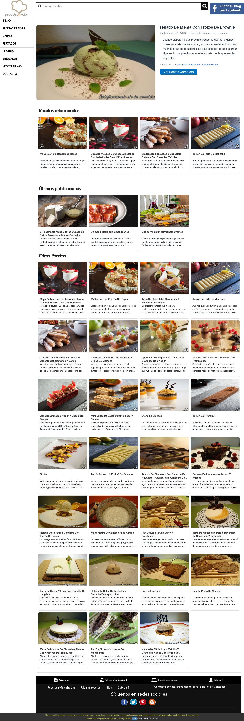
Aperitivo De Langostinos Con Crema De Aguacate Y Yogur (163, 359)
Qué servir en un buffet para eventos (162, 232)
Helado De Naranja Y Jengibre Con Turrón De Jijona (59, 534)
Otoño (43, 474)
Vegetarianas (12, 66)
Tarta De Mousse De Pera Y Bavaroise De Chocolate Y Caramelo (214, 534)
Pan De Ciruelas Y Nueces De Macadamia (107, 651)
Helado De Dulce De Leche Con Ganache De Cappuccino (108, 593)
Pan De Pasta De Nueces (206, 591)
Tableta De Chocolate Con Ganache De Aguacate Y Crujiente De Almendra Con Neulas (164, 476)
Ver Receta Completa (179, 72)
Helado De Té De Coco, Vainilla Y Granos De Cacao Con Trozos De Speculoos (160, 651)
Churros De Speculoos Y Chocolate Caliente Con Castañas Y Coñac (161, 155)
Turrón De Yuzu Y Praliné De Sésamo (112, 474)
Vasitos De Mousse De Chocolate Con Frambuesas (213, 359)
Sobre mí (124, 687)
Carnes (7, 36)
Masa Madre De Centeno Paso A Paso (112, 532)
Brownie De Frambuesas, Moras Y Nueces (211, 476)
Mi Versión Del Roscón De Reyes (58, 154)
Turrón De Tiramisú (203, 415)
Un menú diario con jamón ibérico (110, 232)
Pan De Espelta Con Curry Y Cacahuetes (157, 534)
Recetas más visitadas (62, 687)
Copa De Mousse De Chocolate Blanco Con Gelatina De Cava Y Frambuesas (112, 155)
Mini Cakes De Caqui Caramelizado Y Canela (112, 417)
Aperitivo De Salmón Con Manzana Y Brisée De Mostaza (112, 359)
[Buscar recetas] (118, 6)
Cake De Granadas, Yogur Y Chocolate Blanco (61, 417)
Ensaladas (10, 58)
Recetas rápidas (14, 28)
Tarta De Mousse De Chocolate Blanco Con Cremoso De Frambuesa (62, 651)
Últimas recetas (91, 687)
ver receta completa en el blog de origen (198, 64)
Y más (155, 718)
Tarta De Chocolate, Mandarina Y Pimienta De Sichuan (160, 301)
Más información (144, 718)
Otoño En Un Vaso (152, 415)
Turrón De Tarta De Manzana (208, 154)
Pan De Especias (151, 591)
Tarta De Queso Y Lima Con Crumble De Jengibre (62, 593)
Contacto (10, 74)
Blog (109, 687)
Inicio (7, 20)
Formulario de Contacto (211, 686)
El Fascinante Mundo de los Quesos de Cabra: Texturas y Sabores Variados (62, 233)
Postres (8, 51)
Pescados (9, 43)
